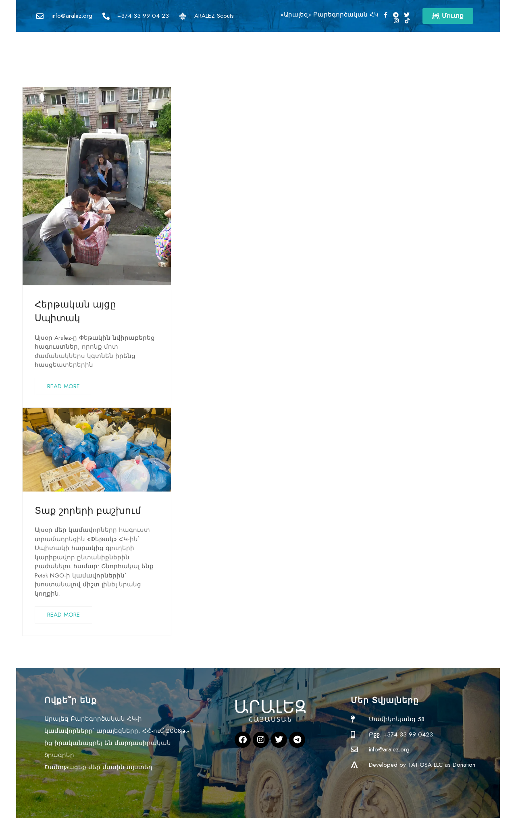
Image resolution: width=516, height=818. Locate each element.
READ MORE (63, 386)
